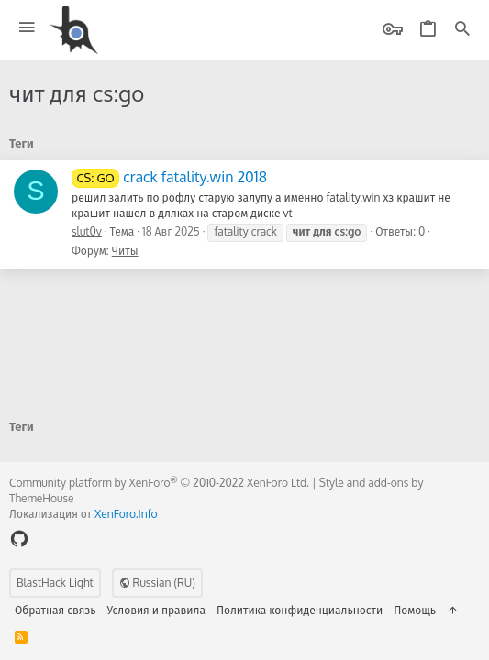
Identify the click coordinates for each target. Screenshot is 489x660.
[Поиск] (462, 30)
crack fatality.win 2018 (169, 177)
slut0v (87, 231)
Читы (125, 251)
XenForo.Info (126, 514)
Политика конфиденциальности (300, 610)
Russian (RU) (157, 582)
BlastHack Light (55, 582)
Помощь (415, 610)
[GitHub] (19, 538)
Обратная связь (55, 610)
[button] (27, 28)
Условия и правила (156, 610)
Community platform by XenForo (159, 483)
